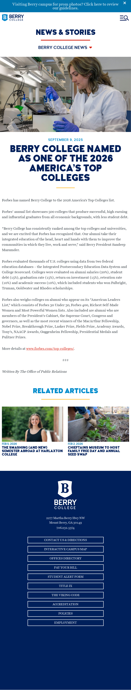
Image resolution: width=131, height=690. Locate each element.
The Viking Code (66, 595)
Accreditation (65, 604)
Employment (65, 622)
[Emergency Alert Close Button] (127, 2)
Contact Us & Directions (65, 540)
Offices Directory (66, 558)
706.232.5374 (65, 527)
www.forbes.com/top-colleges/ (50, 349)
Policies (65, 613)
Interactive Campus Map (65, 549)
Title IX (65, 585)
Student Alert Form (65, 576)
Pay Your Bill (65, 567)
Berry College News (63, 48)
